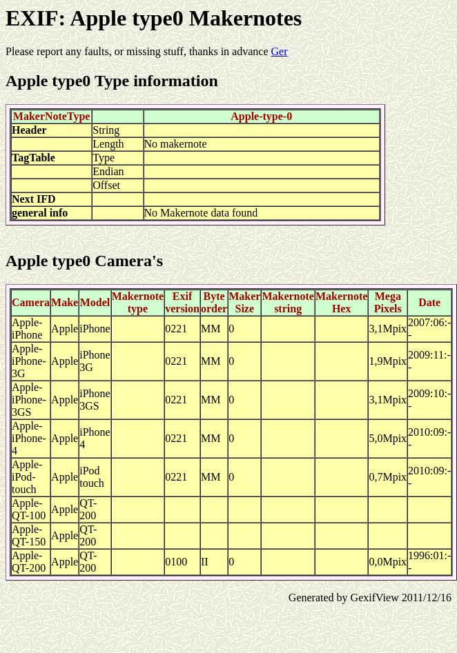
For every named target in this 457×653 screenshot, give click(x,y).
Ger (279, 51)
